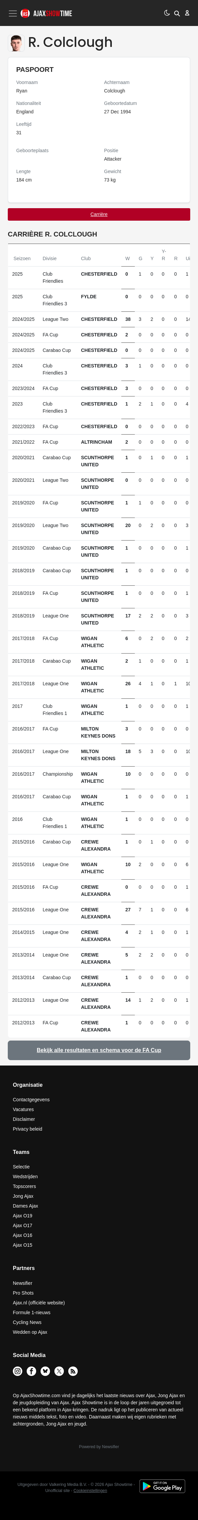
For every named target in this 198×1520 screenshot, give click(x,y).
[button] (177, 12)
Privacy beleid (27, 1129)
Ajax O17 (22, 1225)
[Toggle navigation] (13, 13)
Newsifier (22, 1283)
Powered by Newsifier (99, 1446)
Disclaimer (24, 1119)
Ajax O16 (22, 1235)
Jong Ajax (23, 1196)
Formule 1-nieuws (31, 1312)
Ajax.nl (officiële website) (39, 1302)
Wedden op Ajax (30, 1332)
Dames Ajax (25, 1206)
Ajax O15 (22, 1245)
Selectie (21, 1166)
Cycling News (27, 1322)
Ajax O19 (22, 1215)
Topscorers (24, 1186)
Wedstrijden (25, 1176)
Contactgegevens (31, 1099)
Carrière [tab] (99, 214)
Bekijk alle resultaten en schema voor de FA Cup (99, 1050)
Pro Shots (23, 1293)
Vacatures (23, 1109)
